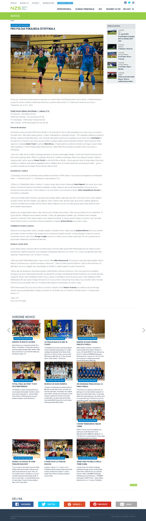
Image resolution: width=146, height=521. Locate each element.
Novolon (133, 516)
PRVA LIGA (13, 3)
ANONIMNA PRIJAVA (48, 3)
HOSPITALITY (35, 3)
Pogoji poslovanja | (80, 516)
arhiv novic (133, 485)
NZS (100, 9)
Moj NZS (127, 9)
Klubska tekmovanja (84, 9)
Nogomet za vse (113, 9)
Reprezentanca (64, 9)
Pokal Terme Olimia (23, 25)
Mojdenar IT (127, 516)
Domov (12, 20)
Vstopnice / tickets (65, 3)
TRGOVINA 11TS (24, 3)
